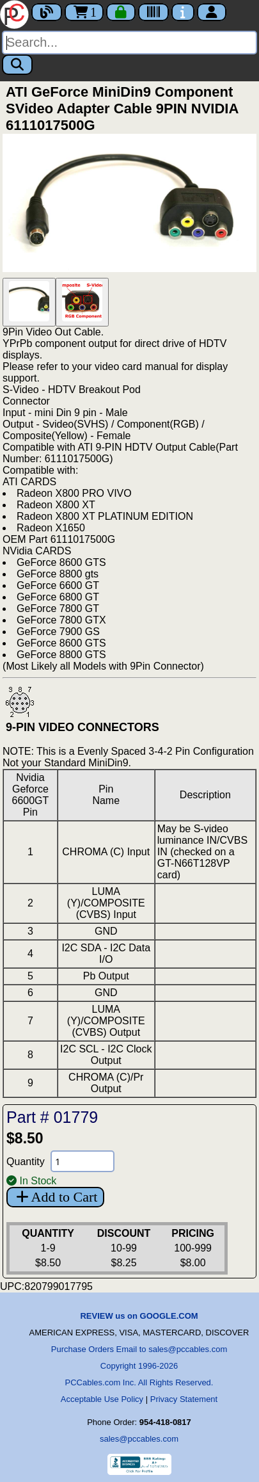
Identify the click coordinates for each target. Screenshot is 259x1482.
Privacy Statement (184, 1399)
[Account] (211, 12)
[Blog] (46, 12)
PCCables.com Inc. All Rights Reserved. (139, 1382)
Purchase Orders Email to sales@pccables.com (139, 1349)
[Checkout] (121, 12)
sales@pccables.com (139, 1439)
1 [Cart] (84, 12)
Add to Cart (55, 1197)
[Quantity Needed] (82, 1161)
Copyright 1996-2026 (139, 1366)
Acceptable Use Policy (102, 1399)
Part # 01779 (52, 1117)
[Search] (129, 42)
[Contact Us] (182, 12)
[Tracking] (153, 12)
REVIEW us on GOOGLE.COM (139, 1316)
